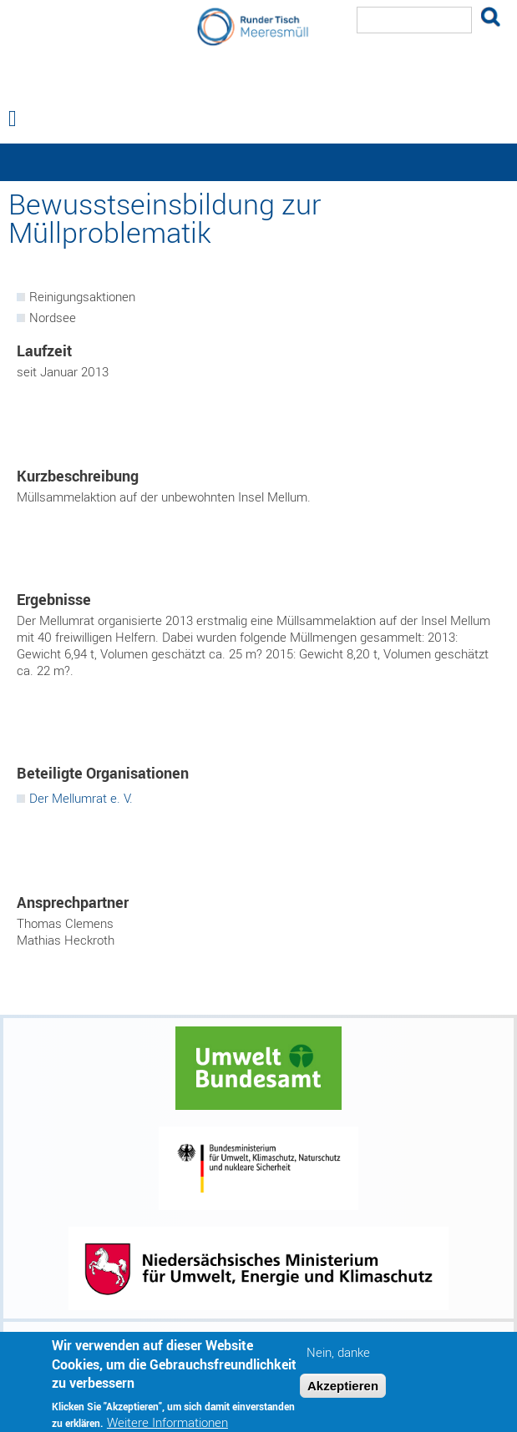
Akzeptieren (342, 1391)
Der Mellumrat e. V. (81, 797)
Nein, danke (338, 1358)
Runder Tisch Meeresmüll (259, 86)
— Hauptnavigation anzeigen (258, 162)
